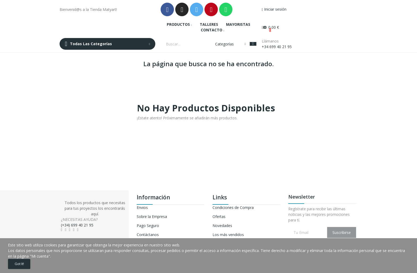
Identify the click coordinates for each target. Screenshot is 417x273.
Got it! (21, 263)
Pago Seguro (148, 225)
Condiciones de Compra (233, 207)
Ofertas (219, 216)
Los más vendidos (228, 234)
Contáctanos (148, 234)
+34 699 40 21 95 (277, 46)
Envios (142, 207)
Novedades (222, 225)
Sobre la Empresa (152, 216)
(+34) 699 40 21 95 (77, 225)
